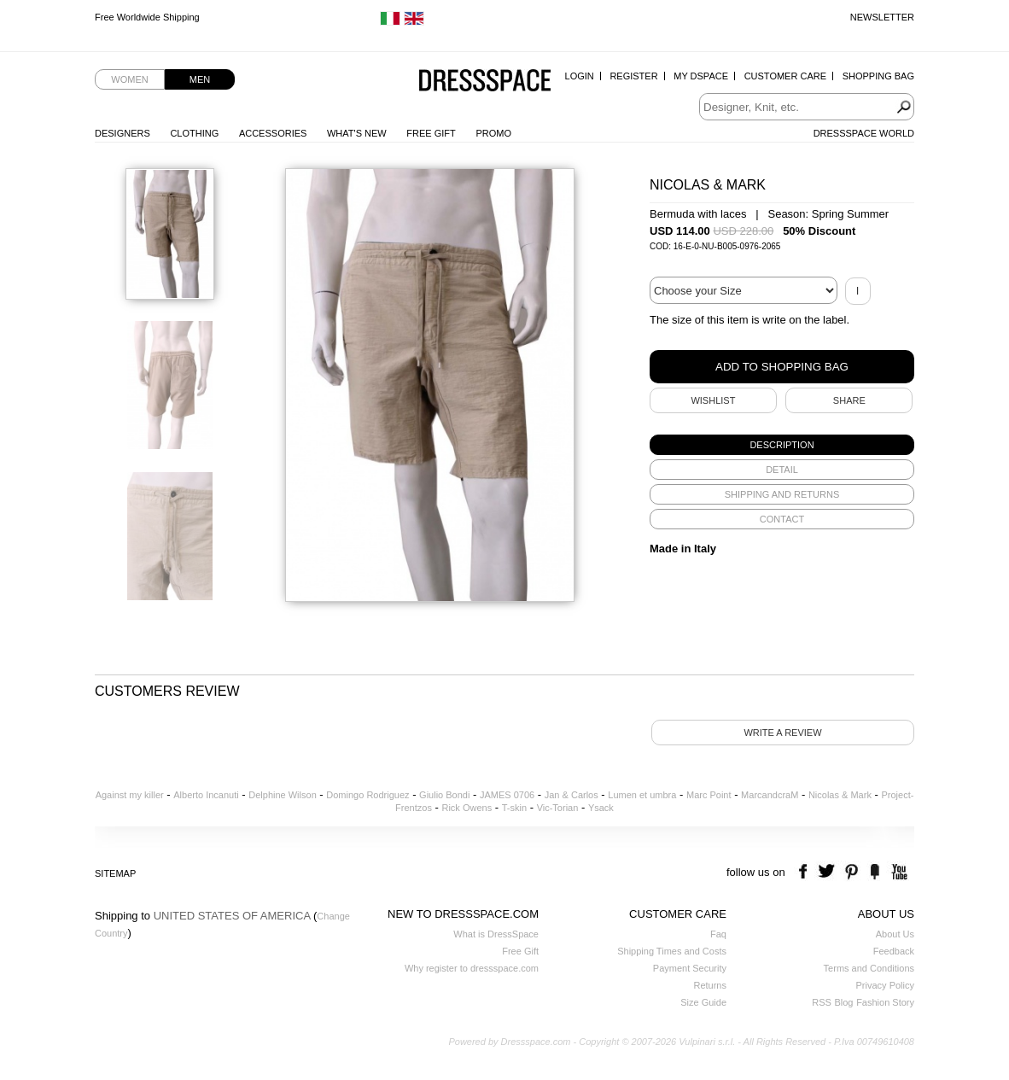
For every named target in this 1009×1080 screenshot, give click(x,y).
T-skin (514, 808)
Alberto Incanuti (205, 795)
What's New (357, 133)
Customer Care (785, 76)
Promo (493, 133)
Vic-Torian (558, 808)
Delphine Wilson (282, 795)
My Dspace (701, 76)
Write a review (782, 732)
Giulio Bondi (444, 795)
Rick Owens (466, 808)
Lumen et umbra (642, 795)
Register (633, 76)
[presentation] (782, 445)
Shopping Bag (878, 76)
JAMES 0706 (507, 795)
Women (129, 79)
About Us (895, 934)
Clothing (194, 133)
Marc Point (709, 795)
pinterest (851, 872)
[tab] (782, 445)
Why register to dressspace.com (472, 968)
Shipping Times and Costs (671, 951)
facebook (805, 872)
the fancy (874, 872)
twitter (828, 872)
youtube (897, 872)
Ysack (601, 808)
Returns (709, 985)
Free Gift (430, 133)
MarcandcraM (769, 795)
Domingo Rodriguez (367, 795)
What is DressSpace (496, 934)
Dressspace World (864, 133)
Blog (843, 1002)
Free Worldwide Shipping (147, 17)
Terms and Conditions (869, 968)
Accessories (272, 133)
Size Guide (703, 1002)
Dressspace (485, 81)
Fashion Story (885, 1002)
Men (200, 79)
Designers (122, 133)
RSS (821, 1002)
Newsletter (882, 17)
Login (579, 76)
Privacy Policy (885, 985)
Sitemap (115, 873)
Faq (718, 934)
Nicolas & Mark (840, 795)
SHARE (849, 400)
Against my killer (130, 795)
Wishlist (713, 400)
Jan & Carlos (571, 795)
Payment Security (689, 968)
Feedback (893, 951)
